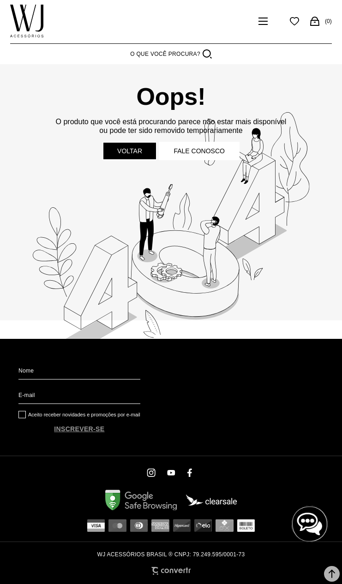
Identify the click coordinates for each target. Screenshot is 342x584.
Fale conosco (199, 151)
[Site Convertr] (171, 571)
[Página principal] (26, 21)
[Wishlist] (294, 21)
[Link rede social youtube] (171, 472)
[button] (332, 574)
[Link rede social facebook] (190, 472)
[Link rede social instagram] (151, 472)
